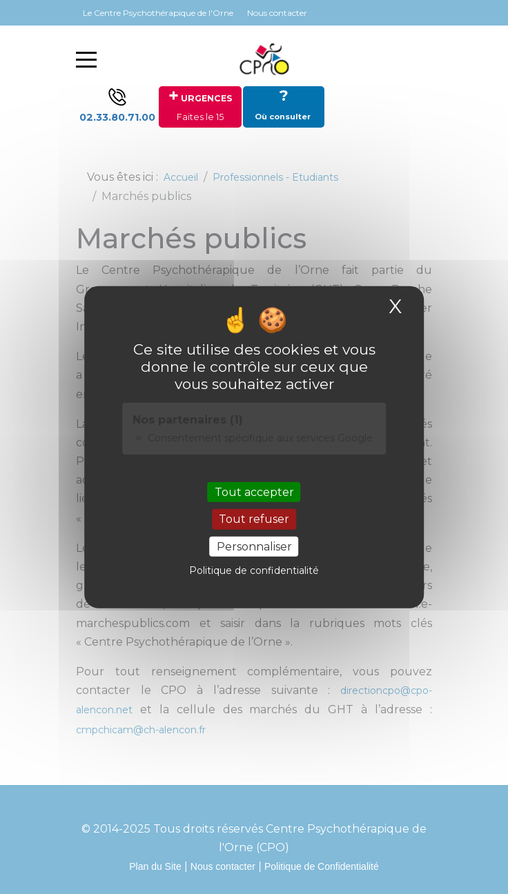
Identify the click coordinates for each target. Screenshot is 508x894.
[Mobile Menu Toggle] (86, 59)
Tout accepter (254, 492)
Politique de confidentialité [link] (254, 570)
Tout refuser (254, 519)
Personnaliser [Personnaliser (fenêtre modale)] (254, 546)
